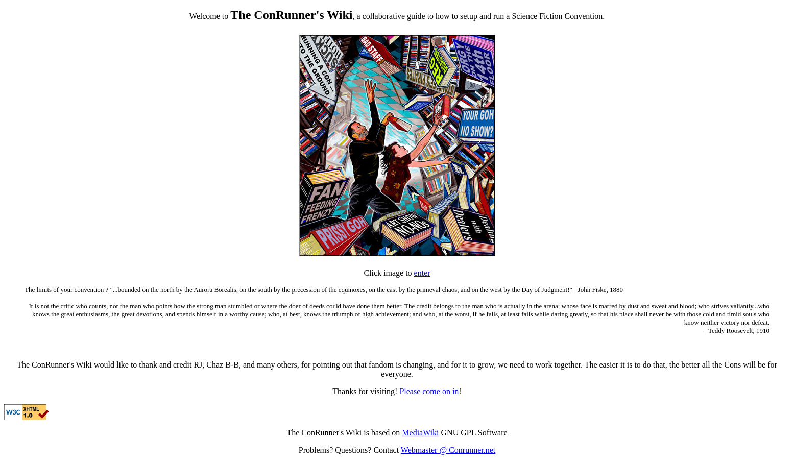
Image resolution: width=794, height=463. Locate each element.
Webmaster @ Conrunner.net (448, 450)
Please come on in (429, 391)
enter (422, 273)
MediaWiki (420, 432)
